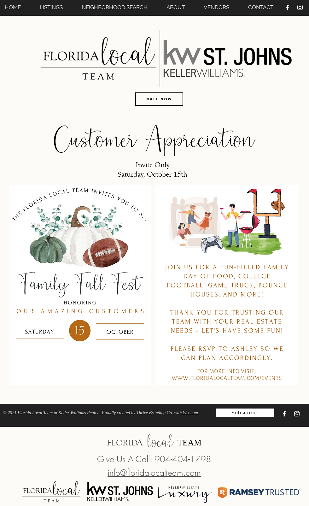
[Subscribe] (245, 413)
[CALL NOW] (159, 99)
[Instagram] (300, 7)
